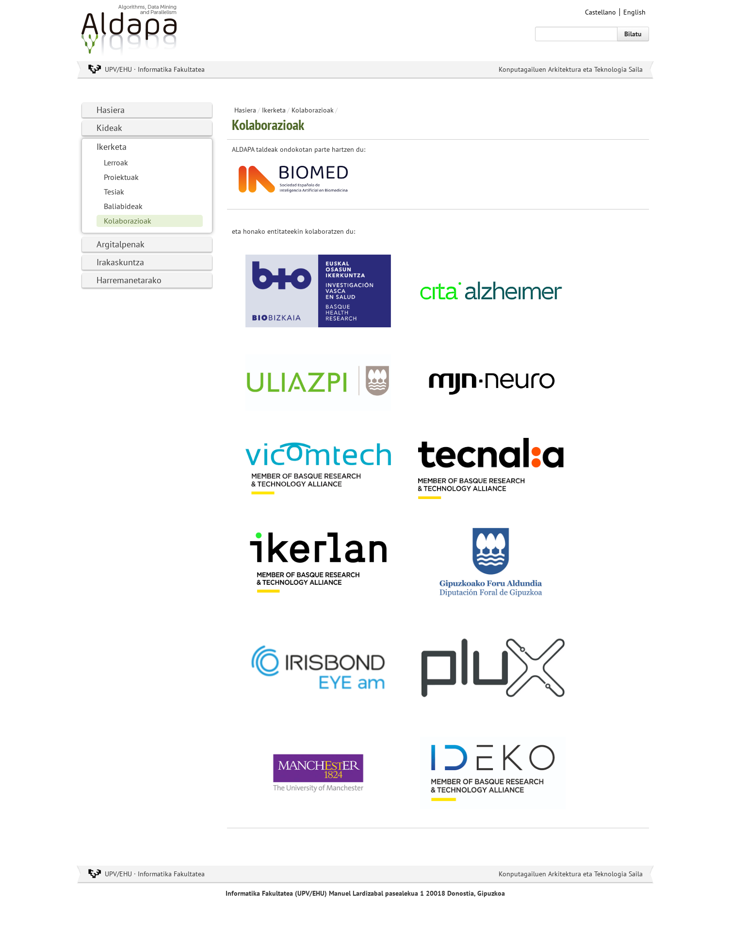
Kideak (109, 127)
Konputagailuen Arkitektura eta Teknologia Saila (571, 69)
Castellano (600, 12)
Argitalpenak (121, 244)
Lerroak (116, 162)
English (634, 12)
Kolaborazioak (127, 220)
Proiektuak (121, 177)
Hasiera (111, 109)
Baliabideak (123, 206)
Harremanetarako (129, 280)
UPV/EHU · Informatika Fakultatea (155, 69)
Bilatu (633, 34)
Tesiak (114, 191)
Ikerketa (112, 146)
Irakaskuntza (120, 262)
